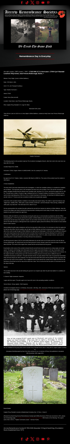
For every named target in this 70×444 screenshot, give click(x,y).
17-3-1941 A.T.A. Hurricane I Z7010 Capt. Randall (33, 289)
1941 (26, 72)
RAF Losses (19, 72)
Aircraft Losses (9, 72)
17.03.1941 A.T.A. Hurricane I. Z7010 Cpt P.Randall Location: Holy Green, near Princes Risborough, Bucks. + (34, 73)
